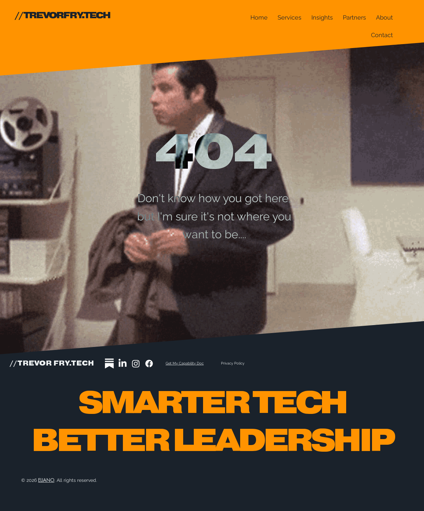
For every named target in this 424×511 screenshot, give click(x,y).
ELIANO (46, 480)
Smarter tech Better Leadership (212, 423)
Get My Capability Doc (185, 363)
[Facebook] (149, 364)
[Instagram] (136, 364)
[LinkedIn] (123, 364)
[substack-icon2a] (109, 364)
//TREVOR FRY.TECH (52, 363)
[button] (289, 17)
